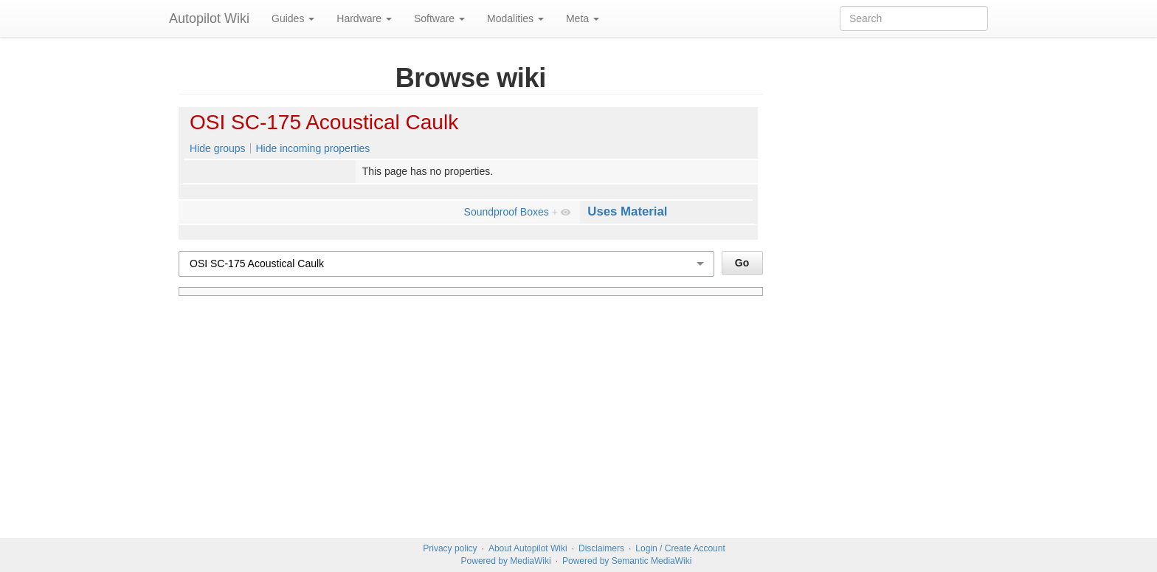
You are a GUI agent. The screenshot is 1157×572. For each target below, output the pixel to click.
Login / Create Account (680, 548)
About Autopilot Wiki (527, 548)
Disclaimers (601, 548)
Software (439, 18)
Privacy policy (450, 548)
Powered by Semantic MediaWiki (626, 561)
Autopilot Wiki (209, 18)
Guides (293, 18)
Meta (582, 18)
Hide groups (218, 148)
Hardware (364, 18)
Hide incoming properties (312, 148)
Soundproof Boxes (506, 212)
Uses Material (627, 211)
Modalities (515, 18)
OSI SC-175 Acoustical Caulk (324, 122)
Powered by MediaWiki (506, 561)
